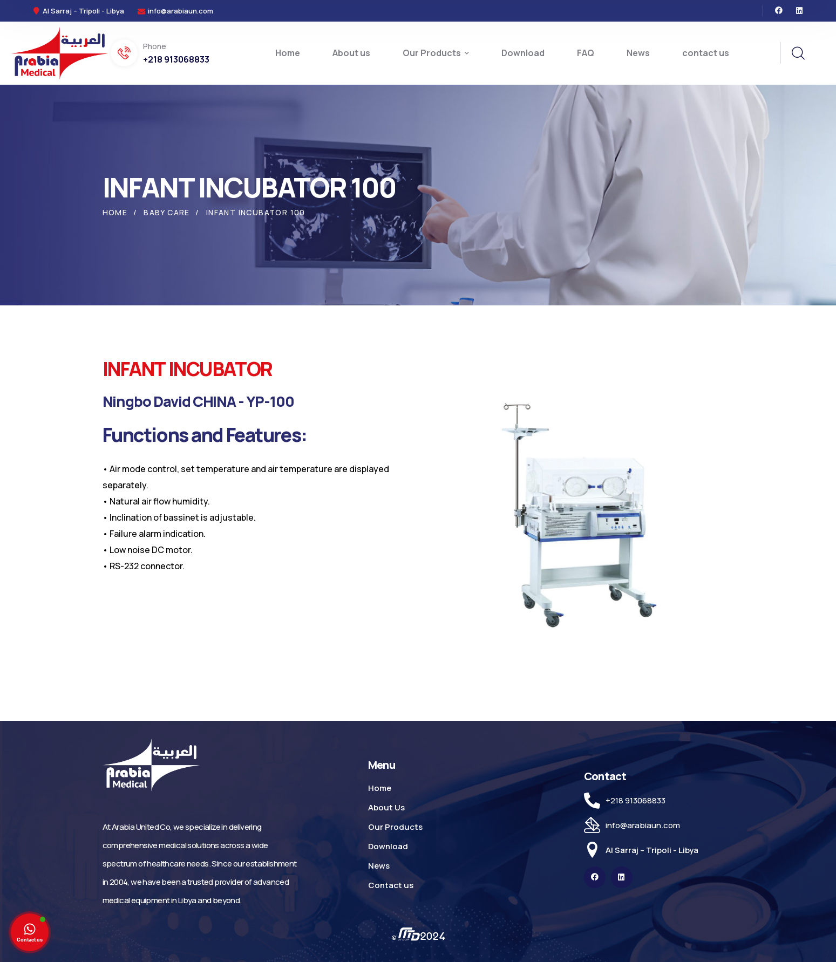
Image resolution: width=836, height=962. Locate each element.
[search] (798, 53)
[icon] (779, 11)
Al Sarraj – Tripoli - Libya (652, 850)
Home (115, 212)
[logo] (59, 52)
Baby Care (167, 212)
